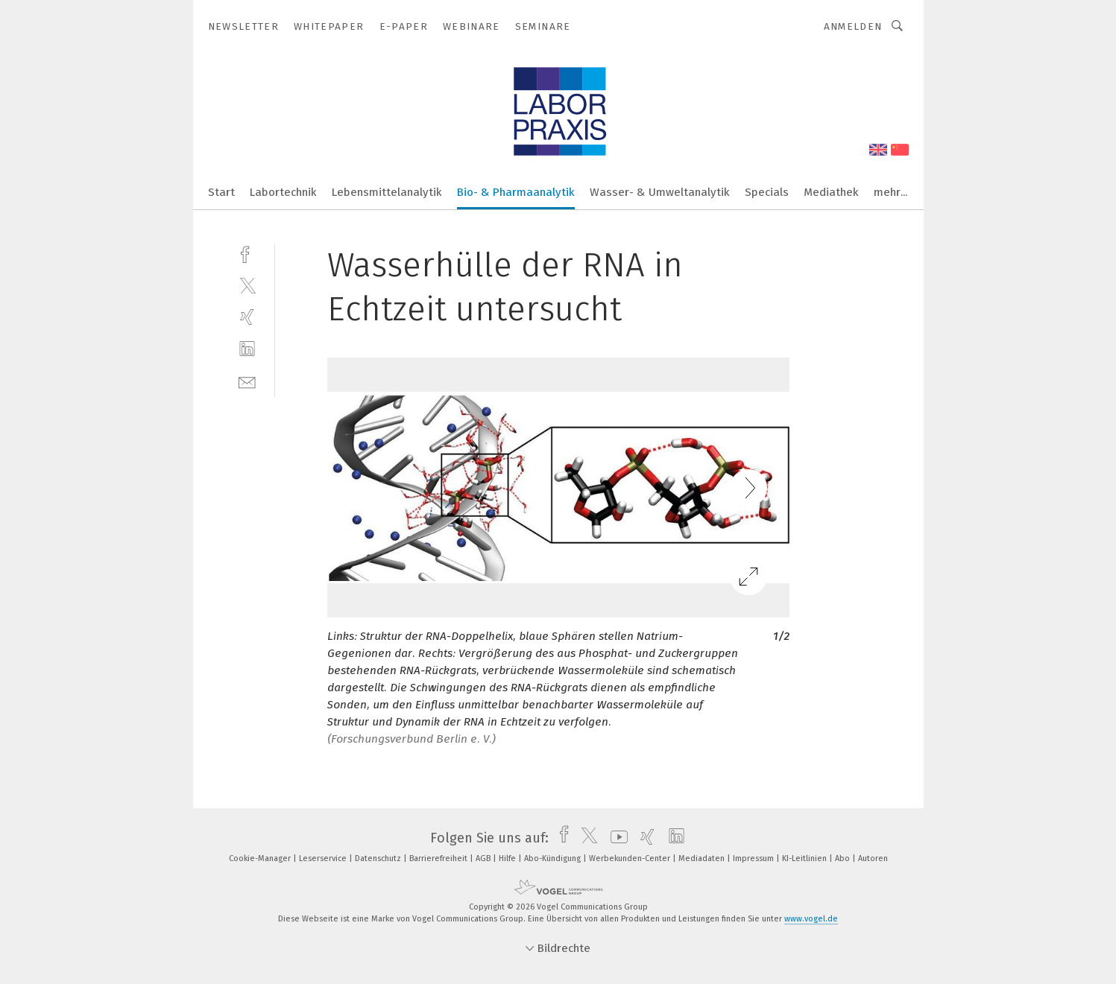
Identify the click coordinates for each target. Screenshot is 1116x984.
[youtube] (615, 838)
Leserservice (324, 858)
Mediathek (831, 192)
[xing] (247, 317)
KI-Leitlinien (805, 858)
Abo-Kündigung (553, 858)
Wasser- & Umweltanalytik (660, 192)
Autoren (873, 858)
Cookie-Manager (261, 858)
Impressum (754, 858)
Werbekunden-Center (630, 858)
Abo (843, 858)
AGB (484, 858)
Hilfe (508, 858)
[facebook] (247, 253)
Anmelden (853, 26)
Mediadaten (702, 858)
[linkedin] (247, 349)
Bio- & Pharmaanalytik (516, 192)
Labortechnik (283, 192)
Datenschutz (379, 858)
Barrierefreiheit (439, 858)
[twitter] (247, 285)
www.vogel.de (811, 919)
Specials (767, 192)
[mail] (247, 381)
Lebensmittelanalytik (387, 192)
